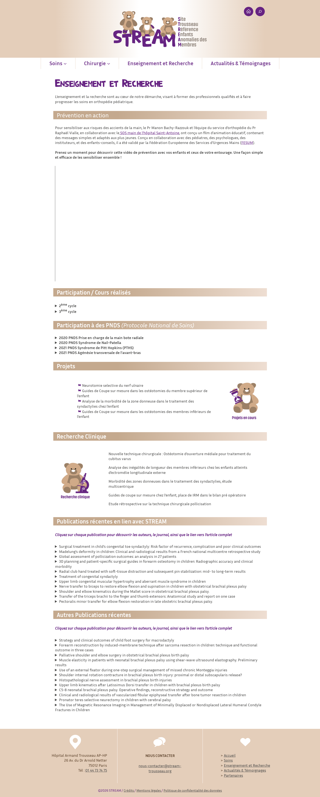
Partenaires (233, 775)
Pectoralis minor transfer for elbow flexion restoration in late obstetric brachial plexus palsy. (136, 601)
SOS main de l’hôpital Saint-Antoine (149, 132)
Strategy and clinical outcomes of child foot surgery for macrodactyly (118, 640)
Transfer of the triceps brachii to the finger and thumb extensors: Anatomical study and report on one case (147, 596)
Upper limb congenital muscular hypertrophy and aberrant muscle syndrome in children (132, 581)
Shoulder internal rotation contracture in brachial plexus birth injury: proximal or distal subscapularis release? (150, 674)
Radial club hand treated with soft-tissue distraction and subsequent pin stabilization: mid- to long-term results (152, 571)
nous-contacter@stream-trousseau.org (160, 768)
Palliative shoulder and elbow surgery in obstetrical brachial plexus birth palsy (124, 655)
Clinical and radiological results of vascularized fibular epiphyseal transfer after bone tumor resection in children (152, 694)
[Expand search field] (260, 11)
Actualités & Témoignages (245, 770)
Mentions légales (149, 790)
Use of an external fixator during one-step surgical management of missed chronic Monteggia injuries (143, 670)
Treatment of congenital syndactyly (88, 576)
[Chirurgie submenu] (108, 63)
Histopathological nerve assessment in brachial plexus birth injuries (115, 680)
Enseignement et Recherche (247, 765)
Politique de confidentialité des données (193, 790)
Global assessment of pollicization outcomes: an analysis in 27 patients (117, 556)
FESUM (247, 142)
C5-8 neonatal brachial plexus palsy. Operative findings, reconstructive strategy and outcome (136, 689)
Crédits (129, 790)
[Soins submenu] (65, 63)
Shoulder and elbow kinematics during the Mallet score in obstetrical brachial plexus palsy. (134, 591)
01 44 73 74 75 (96, 770)
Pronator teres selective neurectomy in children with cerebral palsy (115, 699)
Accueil (230, 755)
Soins (228, 760)
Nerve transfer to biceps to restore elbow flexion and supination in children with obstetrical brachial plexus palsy (153, 586)
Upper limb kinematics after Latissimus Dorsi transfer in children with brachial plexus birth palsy (139, 684)
